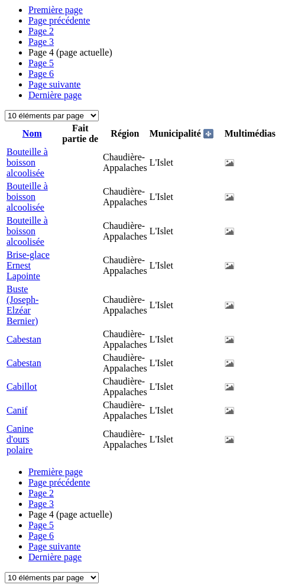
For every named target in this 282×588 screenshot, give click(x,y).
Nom (32, 133)
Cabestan (24, 339)
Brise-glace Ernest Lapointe (28, 265)
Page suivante (54, 84)
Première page (55, 10)
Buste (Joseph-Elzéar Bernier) (22, 305)
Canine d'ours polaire (20, 439)
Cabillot (22, 387)
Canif (17, 410)
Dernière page (55, 95)
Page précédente (59, 20)
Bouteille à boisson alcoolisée (27, 162)
